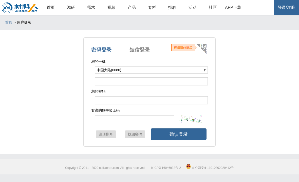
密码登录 (101, 50)
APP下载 (233, 7)
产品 (132, 7)
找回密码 (135, 134)
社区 (213, 7)
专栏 (152, 7)
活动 (193, 7)
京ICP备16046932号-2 (166, 168)
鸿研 (71, 7)
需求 (91, 7)
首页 (51, 7)
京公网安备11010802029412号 (210, 168)
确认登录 (179, 134)
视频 (111, 7)
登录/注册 (286, 7)
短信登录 (139, 50)
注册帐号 (106, 134)
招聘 (172, 7)
